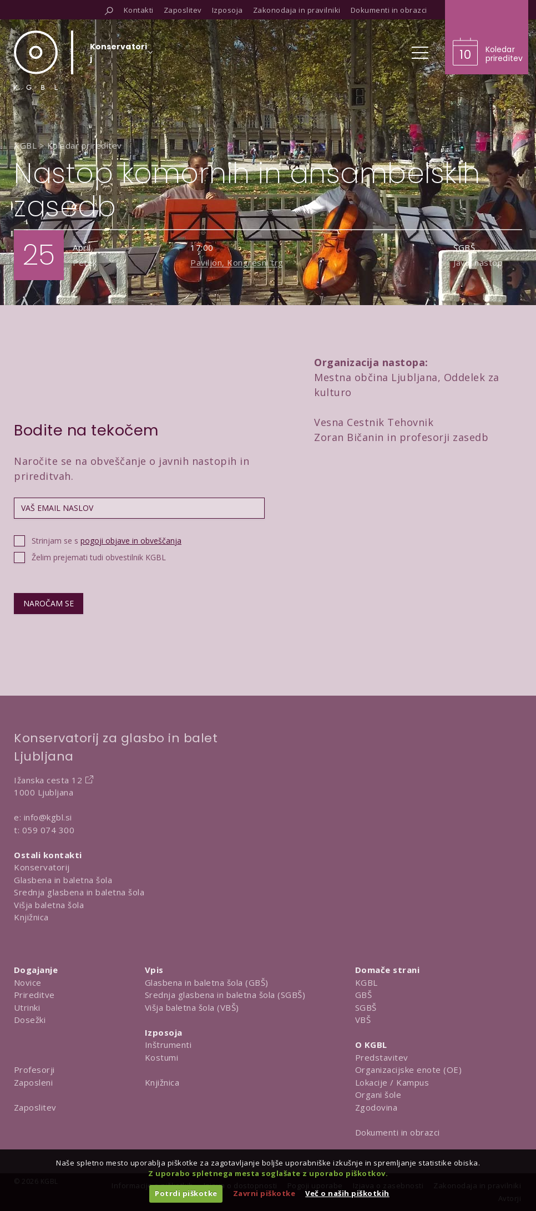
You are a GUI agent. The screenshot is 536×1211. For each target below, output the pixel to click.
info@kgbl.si (48, 817)
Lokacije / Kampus (392, 1082)
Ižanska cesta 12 (48, 780)
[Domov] (36, 60)
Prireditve (34, 994)
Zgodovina (376, 1107)
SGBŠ (366, 1007)
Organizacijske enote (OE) (408, 1069)
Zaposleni (33, 1082)
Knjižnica (31, 917)
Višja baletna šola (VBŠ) (192, 1007)
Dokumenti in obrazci (397, 1132)
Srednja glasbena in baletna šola (79, 892)
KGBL (366, 982)
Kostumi (162, 1057)
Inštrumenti (168, 1044)
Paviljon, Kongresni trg (237, 262)
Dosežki (30, 1019)
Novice (28, 982)
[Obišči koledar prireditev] (486, 37)
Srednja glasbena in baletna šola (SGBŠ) (225, 994)
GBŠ (363, 994)
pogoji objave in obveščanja (130, 540)
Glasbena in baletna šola (63, 879)
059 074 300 (48, 829)
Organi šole (378, 1094)
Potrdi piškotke (186, 1193)
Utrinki (27, 1007)
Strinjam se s (106, 540)
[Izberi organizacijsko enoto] (118, 56)
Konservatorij (42, 867)
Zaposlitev (35, 1107)
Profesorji (34, 1069)
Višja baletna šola (49, 904)
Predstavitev (381, 1057)
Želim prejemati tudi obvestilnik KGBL (99, 557)
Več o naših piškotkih (347, 1193)
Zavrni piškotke (264, 1193)
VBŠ (363, 1019)
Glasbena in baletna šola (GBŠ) (207, 982)
